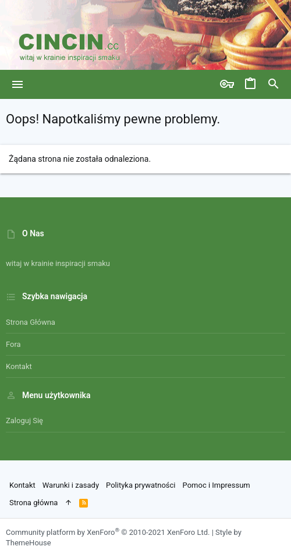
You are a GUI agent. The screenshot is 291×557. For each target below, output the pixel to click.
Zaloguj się (24, 420)
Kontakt (19, 366)
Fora (13, 344)
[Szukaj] (273, 84)
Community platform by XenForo (108, 532)
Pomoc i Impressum (216, 485)
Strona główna (30, 322)
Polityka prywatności (140, 485)
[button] (18, 84)
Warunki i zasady (70, 485)
